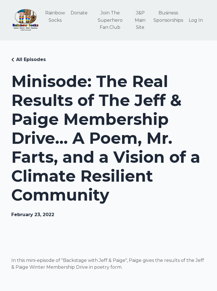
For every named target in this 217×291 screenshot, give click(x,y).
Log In (196, 20)
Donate (79, 13)
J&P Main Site (140, 20)
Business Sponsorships (168, 16)
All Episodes (31, 59)
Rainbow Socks (55, 16)
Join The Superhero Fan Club (110, 20)
